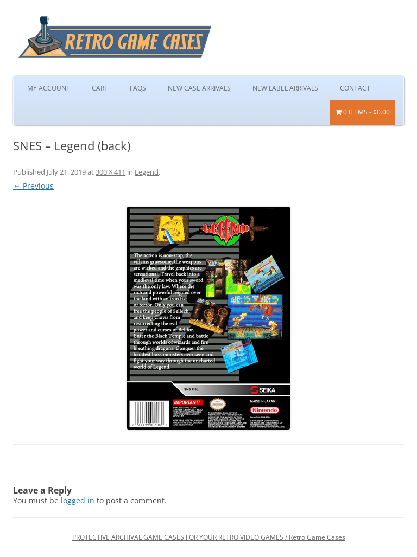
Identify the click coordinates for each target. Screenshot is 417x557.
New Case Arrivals (199, 88)
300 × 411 (110, 172)
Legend (147, 172)
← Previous (33, 186)
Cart (100, 88)
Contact (355, 88)
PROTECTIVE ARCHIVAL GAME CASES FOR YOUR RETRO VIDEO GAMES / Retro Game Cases (208, 537)
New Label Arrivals (285, 88)
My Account (48, 88)
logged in (77, 500)
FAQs (138, 88)
